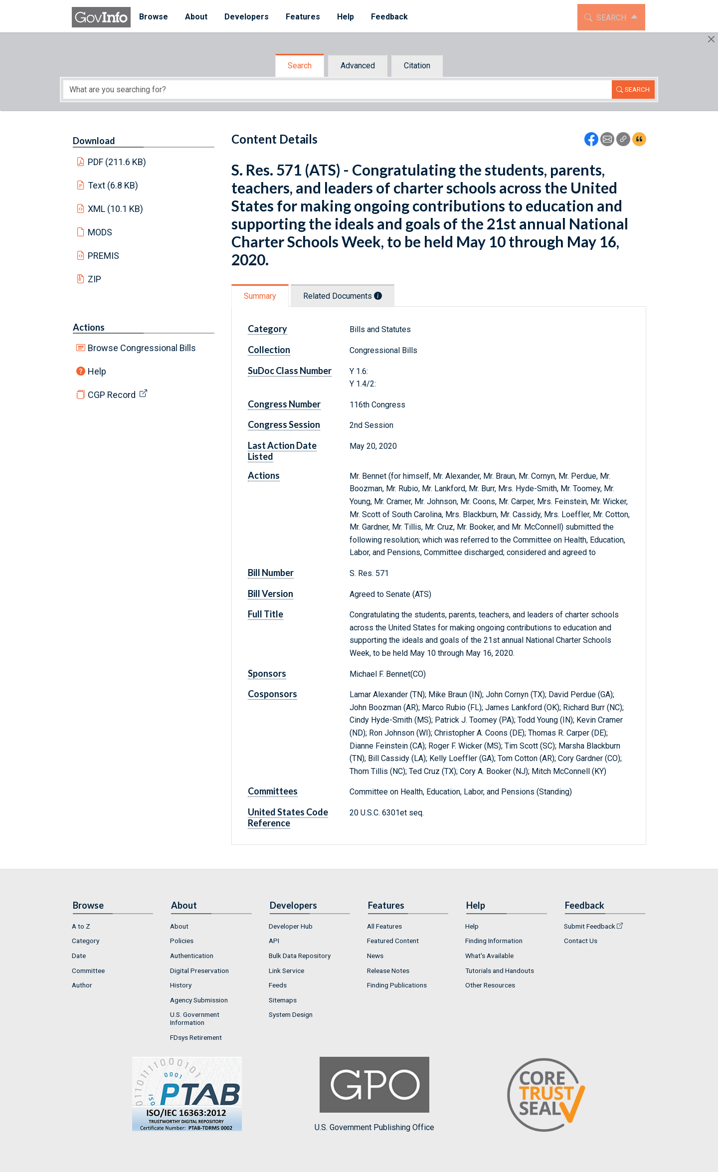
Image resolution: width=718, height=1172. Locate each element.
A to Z (81, 926)
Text (113, 185)
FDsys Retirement (196, 1037)
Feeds (278, 985)
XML (116, 208)
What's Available (489, 956)
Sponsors (267, 673)
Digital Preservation (199, 971)
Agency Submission (199, 1000)
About (179, 926)
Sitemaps (283, 1000)
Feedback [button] (389, 16)
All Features (384, 926)
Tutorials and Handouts (499, 971)
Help (97, 371)
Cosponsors (272, 693)
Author (82, 985)
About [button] (196, 16)
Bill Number (271, 572)
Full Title (265, 613)
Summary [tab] (260, 296)
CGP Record (112, 395)
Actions (89, 327)
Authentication (191, 956)
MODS (100, 232)
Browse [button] (153, 16)
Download (94, 140)
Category (267, 328)
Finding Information (494, 941)
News (375, 956)
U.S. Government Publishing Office (374, 1094)
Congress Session (284, 424)
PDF (117, 162)
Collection (269, 349)
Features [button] (303, 16)
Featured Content (393, 941)
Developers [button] (246, 16)
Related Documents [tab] (342, 296)
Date (79, 956)
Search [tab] (300, 65)
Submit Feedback (589, 926)
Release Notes (388, 971)
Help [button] (345, 16)
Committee (88, 971)
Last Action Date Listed (282, 451)
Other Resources (490, 985)
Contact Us (580, 941)
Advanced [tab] (358, 65)
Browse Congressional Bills (142, 348)
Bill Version (270, 593)
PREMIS (103, 255)
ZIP (94, 279)
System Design (291, 1014)
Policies (181, 941)
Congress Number (284, 403)
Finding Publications (397, 985)
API (274, 941)
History (180, 985)
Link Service (286, 971)
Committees (273, 790)
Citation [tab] (417, 65)
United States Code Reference (288, 817)
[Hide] (711, 39)
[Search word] (337, 89)
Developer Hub (291, 926)
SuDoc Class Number (290, 370)
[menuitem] (154, 17)
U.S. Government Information (194, 1018)
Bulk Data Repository (300, 956)
